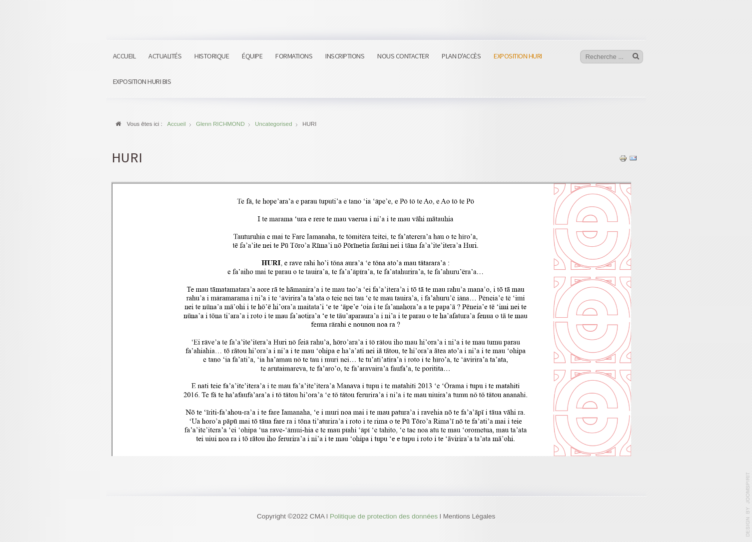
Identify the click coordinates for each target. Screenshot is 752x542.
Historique (211, 55)
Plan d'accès (461, 55)
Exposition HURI (518, 55)
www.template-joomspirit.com (748, 504)
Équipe (252, 55)
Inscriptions (344, 55)
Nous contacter (403, 55)
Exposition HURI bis (142, 81)
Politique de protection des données (384, 516)
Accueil (124, 55)
